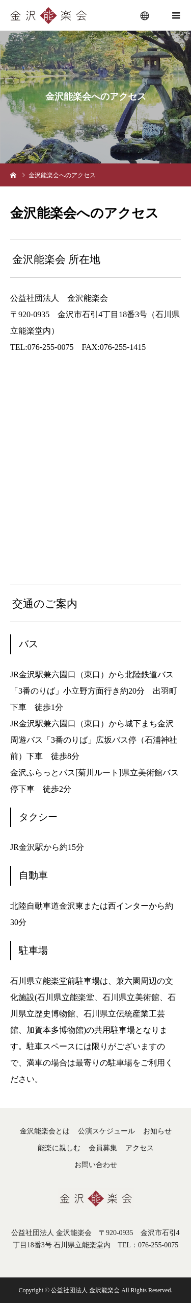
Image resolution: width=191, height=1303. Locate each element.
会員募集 (103, 1148)
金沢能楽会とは (45, 1131)
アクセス (139, 1148)
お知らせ (157, 1131)
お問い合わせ (95, 1165)
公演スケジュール (106, 1131)
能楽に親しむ (59, 1148)
